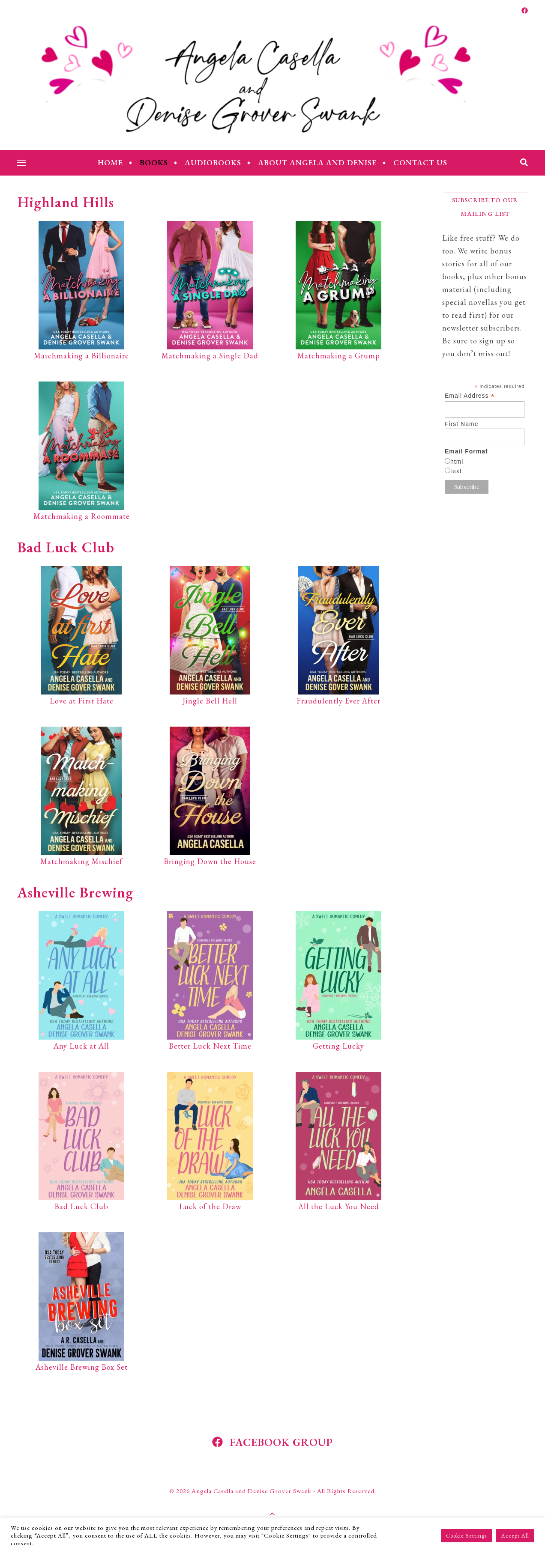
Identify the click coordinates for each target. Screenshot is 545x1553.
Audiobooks (213, 162)
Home (110, 162)
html (456, 461)
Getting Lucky (338, 1046)
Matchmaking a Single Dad (210, 356)
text (456, 471)
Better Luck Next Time (210, 1046)
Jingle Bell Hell (210, 701)
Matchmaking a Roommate (81, 516)
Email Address (470, 396)
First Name (461, 423)
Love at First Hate (82, 701)
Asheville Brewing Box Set (82, 1367)
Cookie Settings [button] (466, 1535)
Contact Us (420, 162)
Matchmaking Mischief (81, 861)
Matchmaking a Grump (338, 356)
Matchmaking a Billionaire (81, 356)
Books (154, 162)
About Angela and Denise (317, 162)
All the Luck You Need (338, 1206)
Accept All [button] (515, 1535)
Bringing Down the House (210, 861)
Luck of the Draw (210, 1206)
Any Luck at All (81, 1046)
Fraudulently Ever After (338, 701)
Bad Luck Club (81, 1206)
